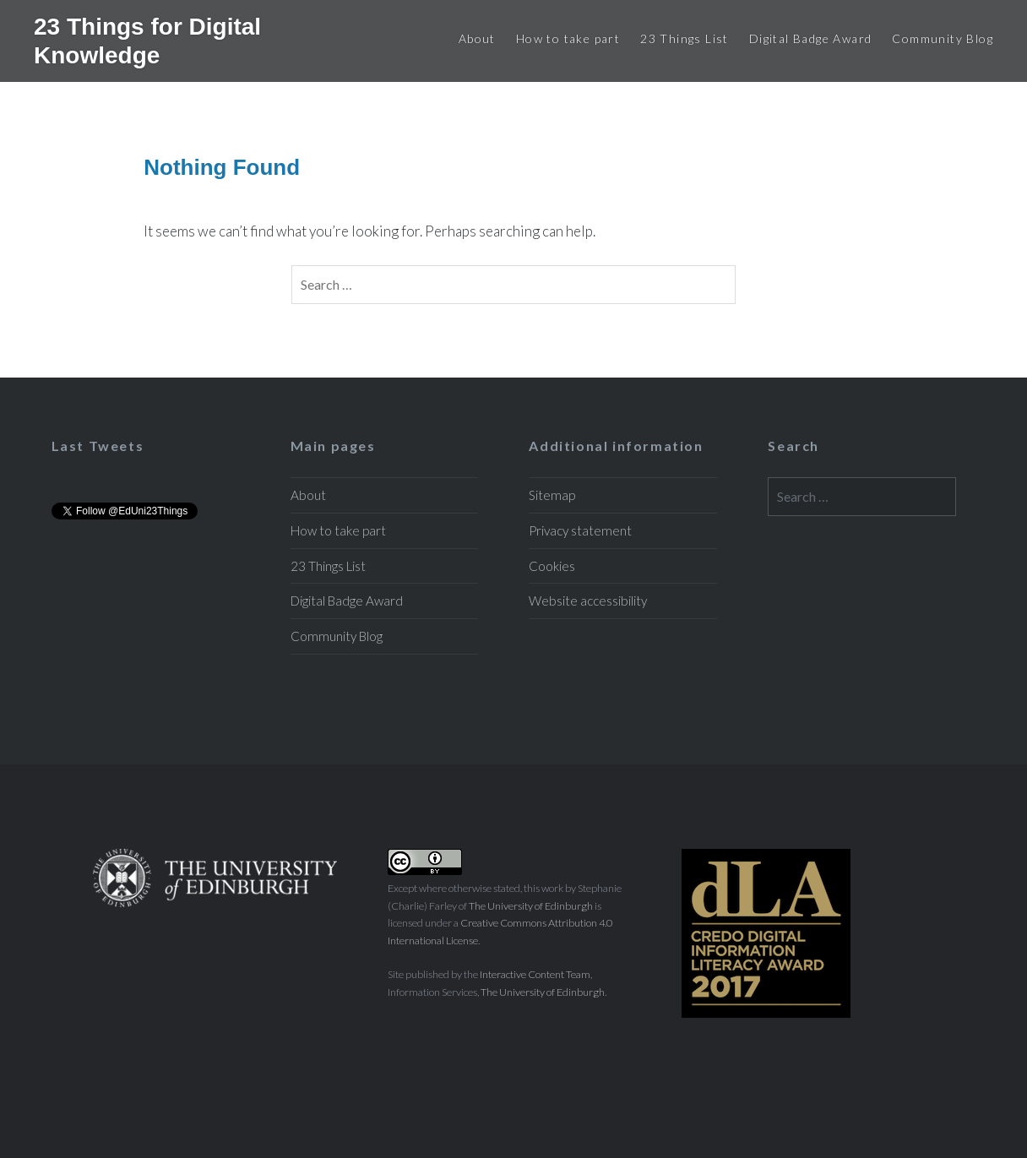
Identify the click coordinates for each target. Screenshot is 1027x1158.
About (477, 38)
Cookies (552, 566)
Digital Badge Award (810, 38)
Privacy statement (580, 530)
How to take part (568, 38)
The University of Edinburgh (531, 906)
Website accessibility (588, 600)
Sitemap (552, 495)
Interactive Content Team (535, 974)
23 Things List (684, 38)
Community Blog (942, 38)
